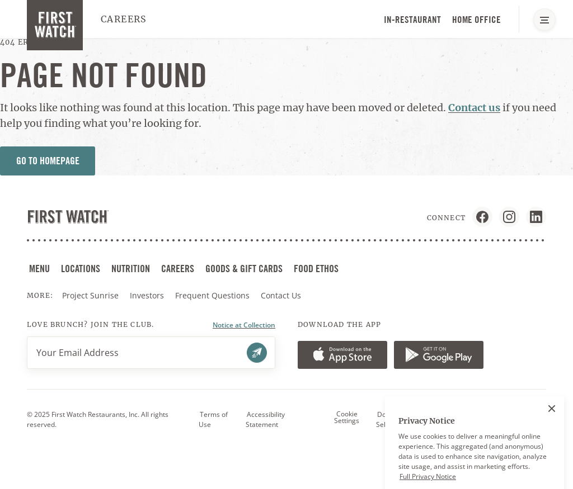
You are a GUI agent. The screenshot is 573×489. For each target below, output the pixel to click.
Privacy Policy (428, 419)
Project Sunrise (90, 295)
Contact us (474, 107)
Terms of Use (213, 419)
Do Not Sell (387, 419)
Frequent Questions (212, 295)
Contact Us (281, 295)
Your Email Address (77, 352)
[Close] (552, 433)
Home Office (476, 19)
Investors (148, 295)
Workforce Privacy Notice (492, 419)
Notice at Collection (244, 325)
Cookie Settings (346, 417)
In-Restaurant (412, 19)
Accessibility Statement (265, 419)
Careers (124, 19)
